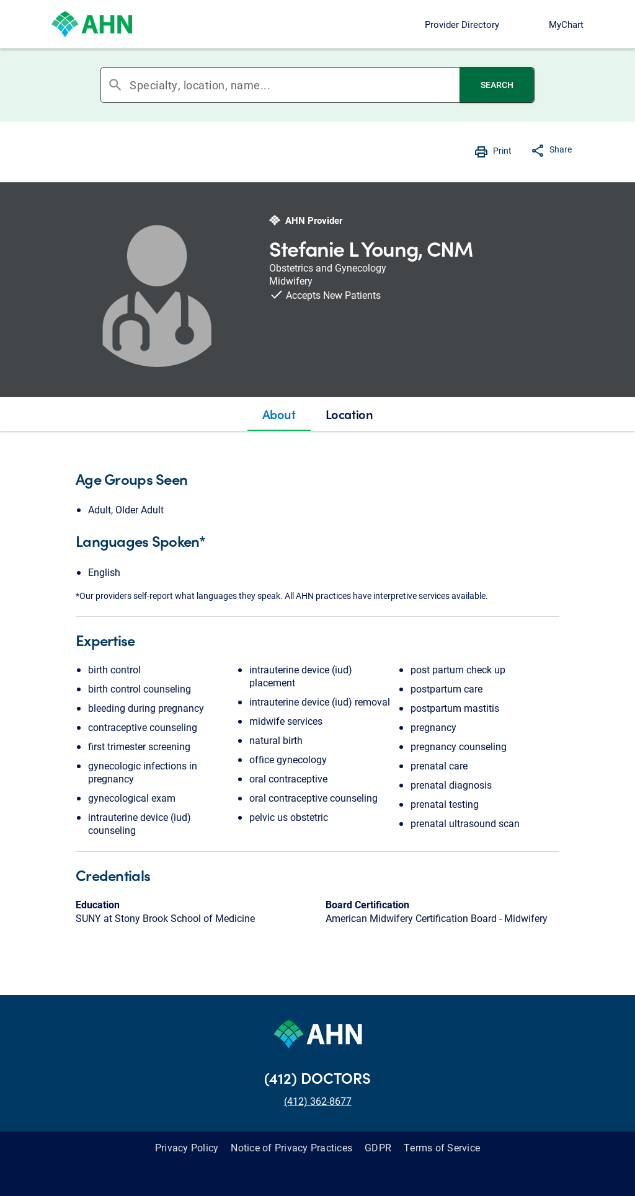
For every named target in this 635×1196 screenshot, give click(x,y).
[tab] (279, 414)
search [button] (115, 85)
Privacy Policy (187, 1147)
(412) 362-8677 (318, 1100)
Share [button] (560, 149)
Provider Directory (462, 24)
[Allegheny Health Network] (91, 24)
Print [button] (502, 150)
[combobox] (295, 85)
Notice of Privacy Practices (291, 1147)
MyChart (566, 24)
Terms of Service (442, 1147)
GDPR (378, 1147)
